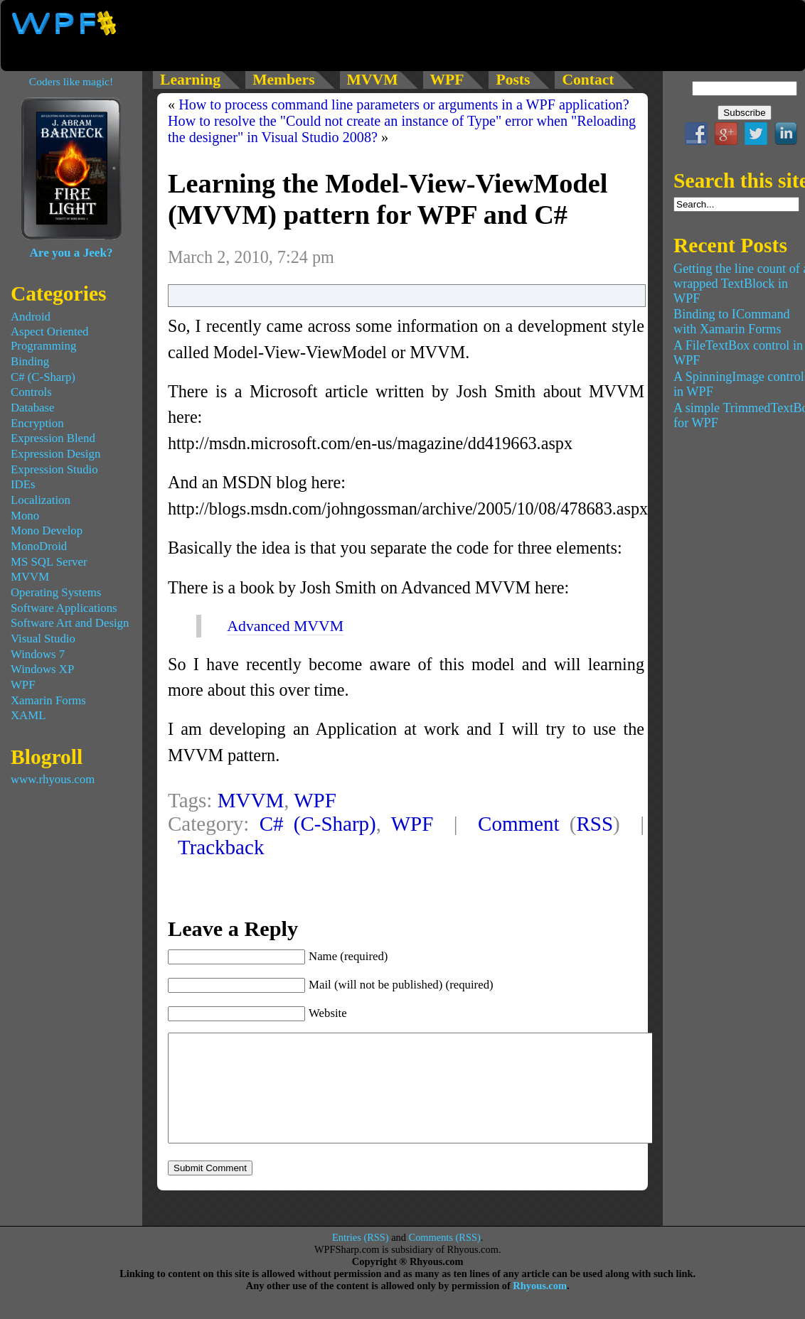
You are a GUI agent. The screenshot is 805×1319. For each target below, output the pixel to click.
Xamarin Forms (48, 700)
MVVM (251, 800)
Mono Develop (46, 530)
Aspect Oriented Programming (50, 338)
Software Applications (64, 608)
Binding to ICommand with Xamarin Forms (731, 321)
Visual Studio (43, 638)
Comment (518, 823)
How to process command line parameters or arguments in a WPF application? (403, 104)
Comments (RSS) (445, 1258)
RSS (594, 823)
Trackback (221, 847)
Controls (31, 392)
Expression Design (55, 454)
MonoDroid (39, 546)
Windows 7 (38, 654)
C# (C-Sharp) (318, 823)
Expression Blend (53, 438)
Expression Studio (54, 469)
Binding (30, 361)
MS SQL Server (49, 562)
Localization (40, 500)
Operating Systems (56, 592)
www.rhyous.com (53, 779)
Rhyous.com (540, 1307)
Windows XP (42, 669)
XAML (28, 715)
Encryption (37, 423)
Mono (25, 515)
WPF (315, 800)
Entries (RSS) (360, 1258)
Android (30, 316)
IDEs (23, 484)
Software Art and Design (70, 623)
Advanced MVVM (285, 626)
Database (33, 407)
